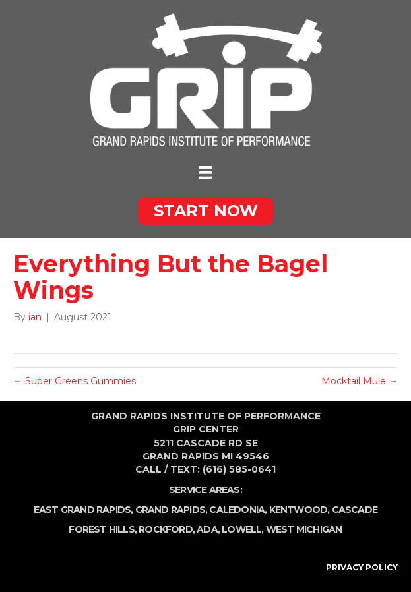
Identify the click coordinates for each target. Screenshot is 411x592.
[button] (206, 211)
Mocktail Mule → (359, 381)
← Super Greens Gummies (74, 381)
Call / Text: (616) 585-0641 (205, 469)
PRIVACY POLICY (362, 567)
